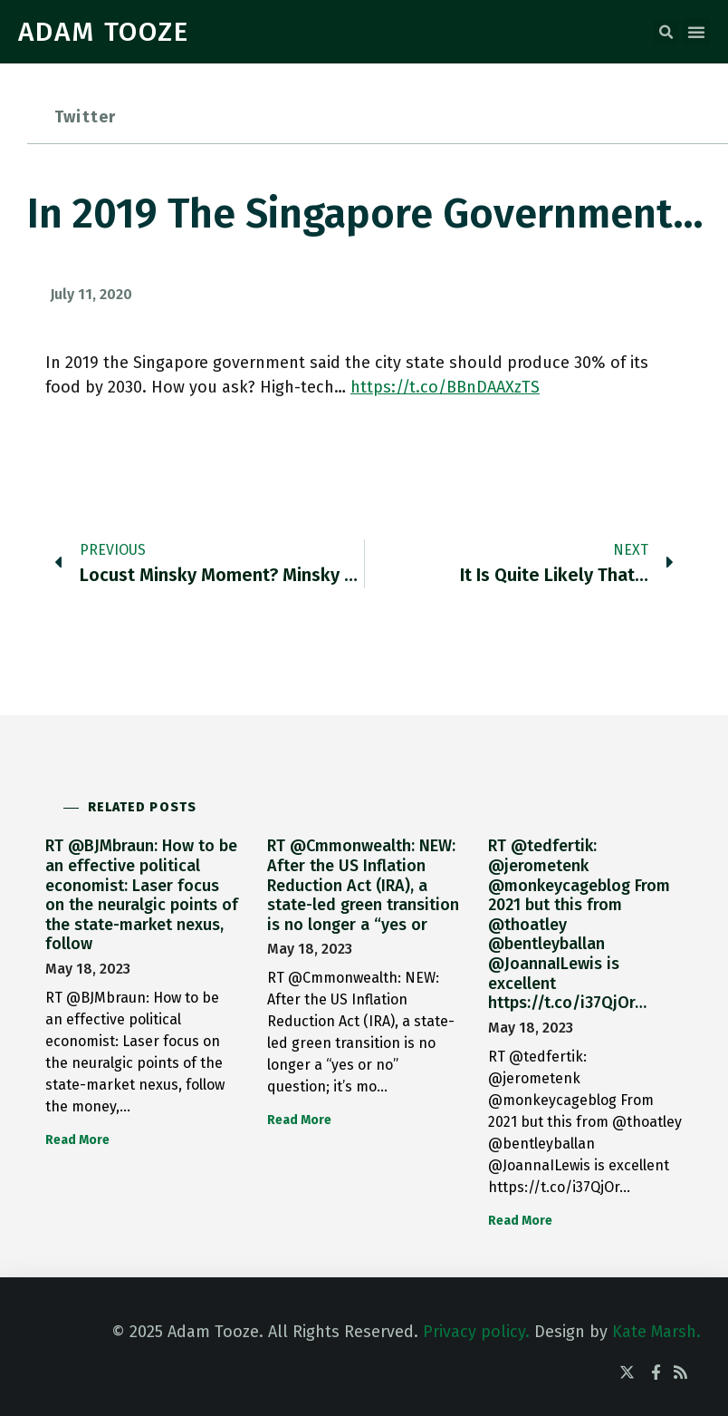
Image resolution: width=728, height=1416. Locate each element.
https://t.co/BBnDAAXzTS (445, 387)
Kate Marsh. (656, 1332)
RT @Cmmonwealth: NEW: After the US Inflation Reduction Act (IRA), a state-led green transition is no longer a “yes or (363, 885)
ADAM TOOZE (103, 31)
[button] (665, 32)
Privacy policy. (476, 1332)
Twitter (85, 117)
